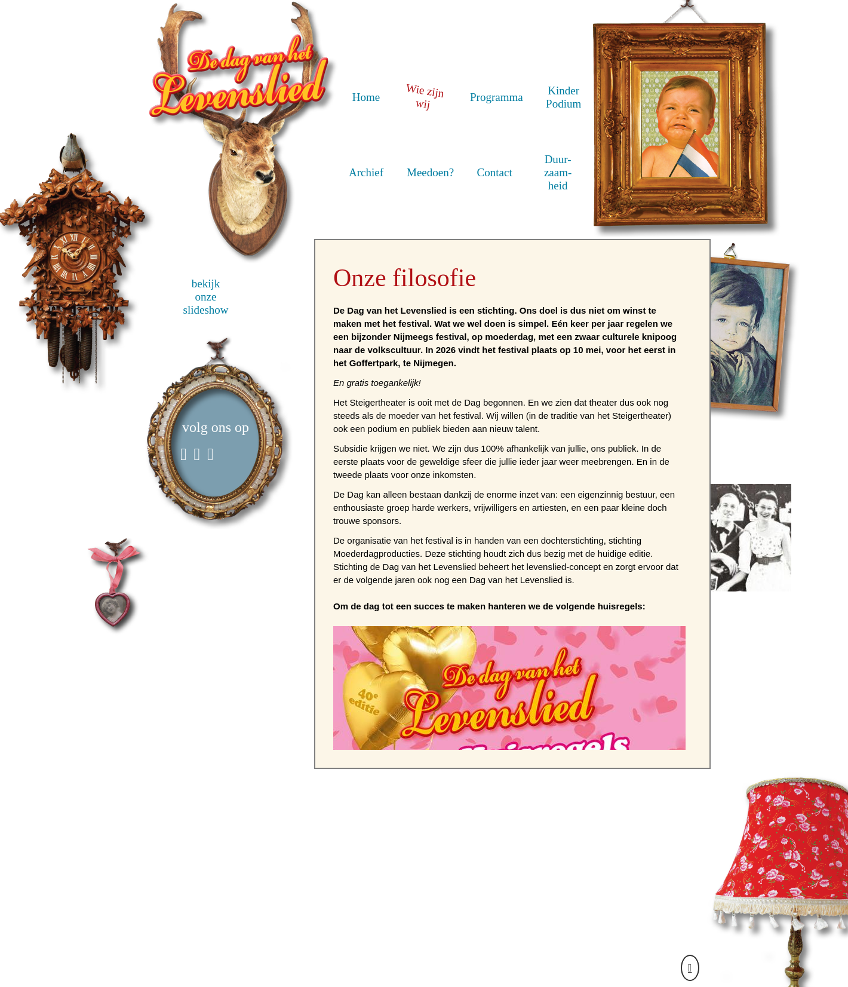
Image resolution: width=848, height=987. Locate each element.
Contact (494, 172)
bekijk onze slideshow (206, 296)
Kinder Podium (563, 97)
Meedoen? (430, 172)
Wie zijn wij (425, 95)
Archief (366, 172)
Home (366, 97)
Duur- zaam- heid (558, 172)
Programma (496, 97)
